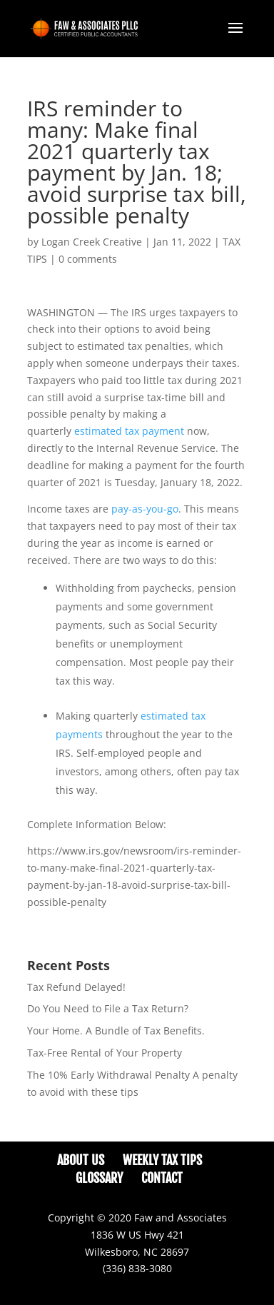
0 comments (88, 259)
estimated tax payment (129, 431)
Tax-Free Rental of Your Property (104, 1052)
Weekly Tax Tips (162, 1160)
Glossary (99, 1178)
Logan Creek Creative (91, 241)
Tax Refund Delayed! (76, 987)
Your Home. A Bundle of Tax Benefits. (116, 1030)
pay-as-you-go (144, 508)
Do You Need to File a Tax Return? (107, 1008)
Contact (162, 1178)
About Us (80, 1160)
